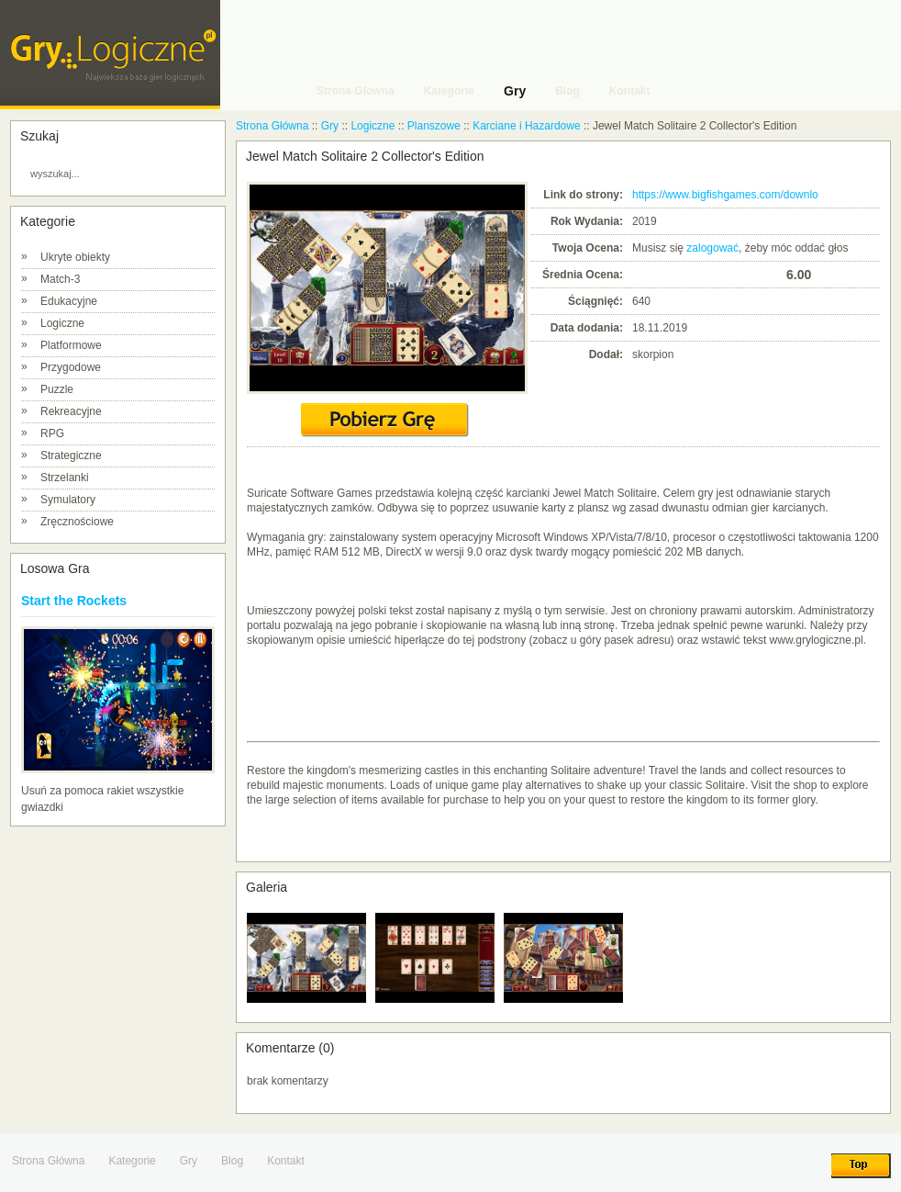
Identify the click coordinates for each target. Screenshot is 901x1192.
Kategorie (131, 1160)
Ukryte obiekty (75, 257)
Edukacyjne (68, 301)
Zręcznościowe (77, 521)
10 (771, 274)
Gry (330, 125)
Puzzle (56, 389)
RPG (52, 433)
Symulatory (67, 499)
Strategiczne (71, 455)
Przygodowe (70, 367)
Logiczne (62, 323)
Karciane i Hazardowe (526, 125)
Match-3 (60, 279)
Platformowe (71, 345)
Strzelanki (64, 477)
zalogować (712, 248)
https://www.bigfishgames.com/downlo (725, 194)
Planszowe (434, 125)
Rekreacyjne (71, 411)
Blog (232, 1160)
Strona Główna (272, 125)
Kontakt (286, 1160)
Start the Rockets (74, 600)
